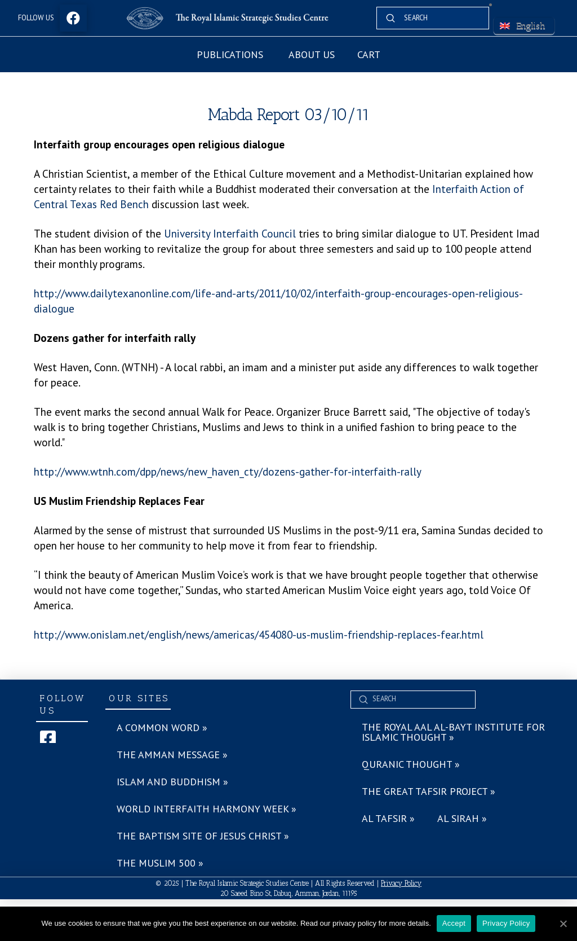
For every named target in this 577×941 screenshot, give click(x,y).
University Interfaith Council (230, 233)
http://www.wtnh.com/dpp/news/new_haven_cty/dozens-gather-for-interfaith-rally (227, 471)
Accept (453, 923)
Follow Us (36, 18)
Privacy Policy (401, 883)
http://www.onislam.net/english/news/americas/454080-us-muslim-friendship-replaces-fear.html (258, 634)
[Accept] (563, 923)
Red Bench (124, 204)
